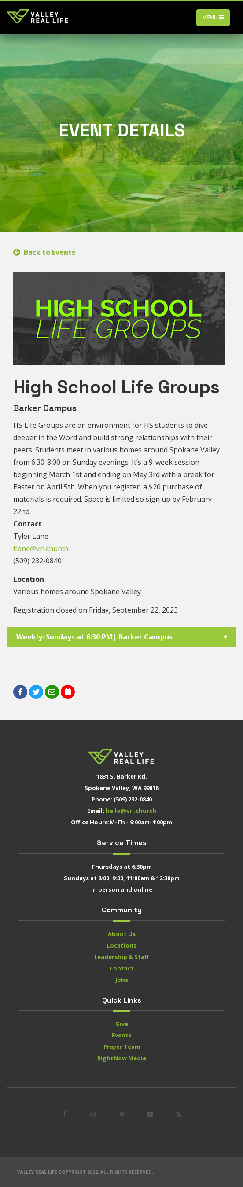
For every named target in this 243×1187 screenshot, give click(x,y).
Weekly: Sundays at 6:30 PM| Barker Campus (94, 637)
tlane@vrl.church (40, 548)
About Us (122, 934)
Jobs (121, 980)
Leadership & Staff (121, 957)
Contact (122, 968)
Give (121, 1024)
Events (122, 1035)
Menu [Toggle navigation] (213, 18)
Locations (121, 945)
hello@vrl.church (131, 811)
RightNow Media (121, 1058)
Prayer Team (121, 1047)
